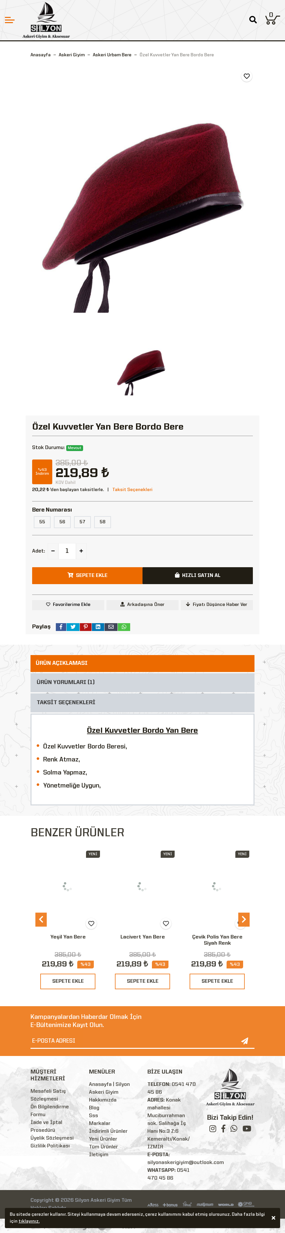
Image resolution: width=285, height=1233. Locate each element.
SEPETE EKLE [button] (87, 575)
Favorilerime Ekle (71, 604)
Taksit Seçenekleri (132, 489)
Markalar (99, 1123)
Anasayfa (41, 55)
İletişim (98, 1155)
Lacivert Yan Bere (142, 937)
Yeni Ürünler (103, 1139)
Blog (94, 1108)
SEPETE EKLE (68, 981)
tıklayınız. (29, 1222)
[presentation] (41, 919)
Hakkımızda (103, 1100)
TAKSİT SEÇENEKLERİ (66, 703)
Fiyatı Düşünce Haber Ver (216, 604)
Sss (93, 1115)
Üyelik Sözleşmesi (52, 1138)
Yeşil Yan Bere (68, 937)
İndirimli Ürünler (108, 1131)
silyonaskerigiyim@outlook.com (185, 1162)
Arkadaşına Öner (142, 604)
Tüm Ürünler (103, 1147)
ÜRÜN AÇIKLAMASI (62, 663)
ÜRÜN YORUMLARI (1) (66, 682)
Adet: (38, 551)
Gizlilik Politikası (50, 1146)
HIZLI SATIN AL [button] (197, 575)
